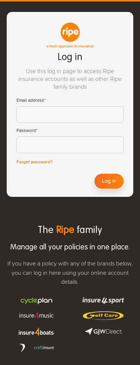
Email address (31, 100)
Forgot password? (34, 162)
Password (26, 131)
